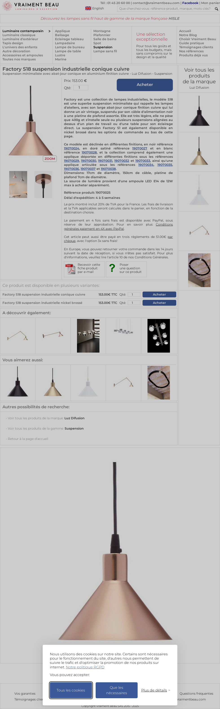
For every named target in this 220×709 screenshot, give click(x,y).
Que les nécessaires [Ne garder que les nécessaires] (116, 690)
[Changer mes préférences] (153, 690)
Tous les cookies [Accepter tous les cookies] (71, 690)
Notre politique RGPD (85, 667)
